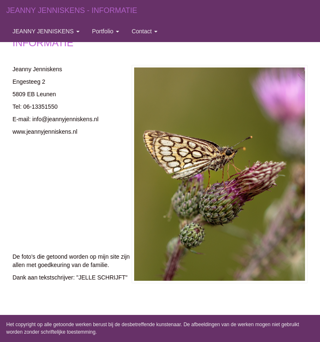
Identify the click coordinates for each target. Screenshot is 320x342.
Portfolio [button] (105, 31)
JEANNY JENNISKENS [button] (46, 31)
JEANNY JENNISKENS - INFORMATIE (71, 10)
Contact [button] (145, 31)
